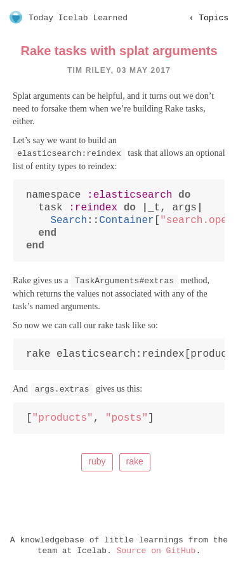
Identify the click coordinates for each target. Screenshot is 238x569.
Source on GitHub (156, 551)
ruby (96, 461)
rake (134, 461)
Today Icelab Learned (78, 18)
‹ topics (208, 18)
